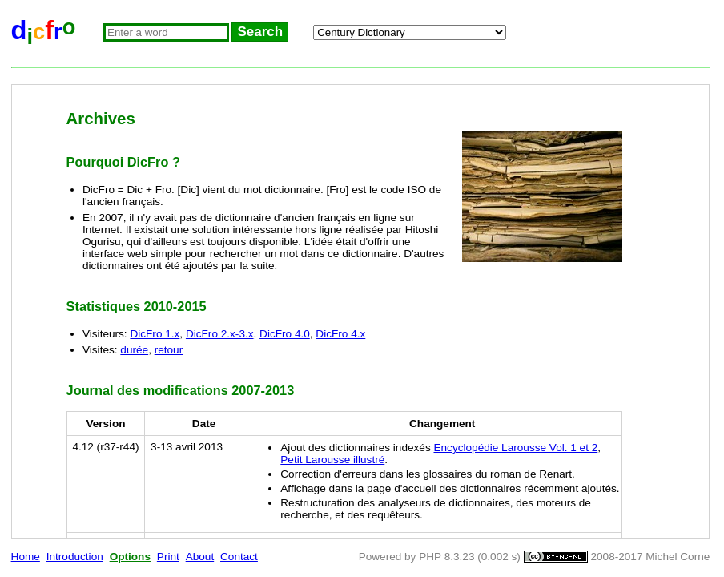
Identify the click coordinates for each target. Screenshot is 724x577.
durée (134, 350)
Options (130, 557)
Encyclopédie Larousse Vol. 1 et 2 (515, 448)
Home (25, 557)
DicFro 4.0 (284, 334)
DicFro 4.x (340, 334)
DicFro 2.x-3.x (220, 334)
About (200, 557)
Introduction (74, 557)
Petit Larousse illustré (332, 460)
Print (168, 557)
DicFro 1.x (154, 334)
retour (169, 350)
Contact (239, 557)
